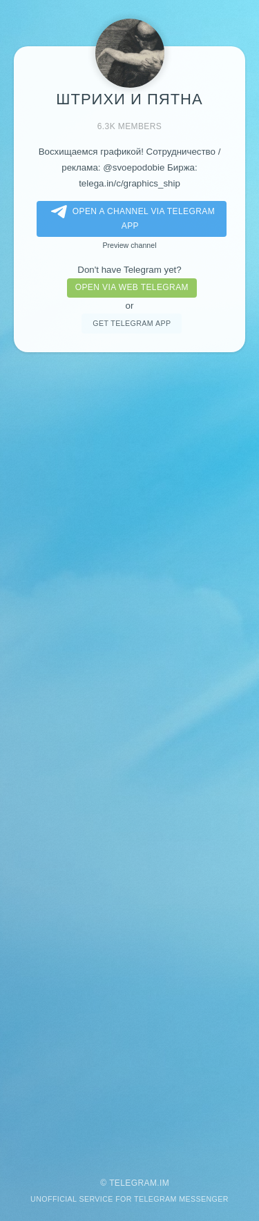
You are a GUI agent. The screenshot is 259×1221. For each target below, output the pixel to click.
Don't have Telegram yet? (129, 270)
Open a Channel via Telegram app (130, 218)
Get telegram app (132, 323)
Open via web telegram (132, 287)
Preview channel (129, 245)
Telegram (133, 1183)
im (164, 1183)
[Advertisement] (129, 758)
